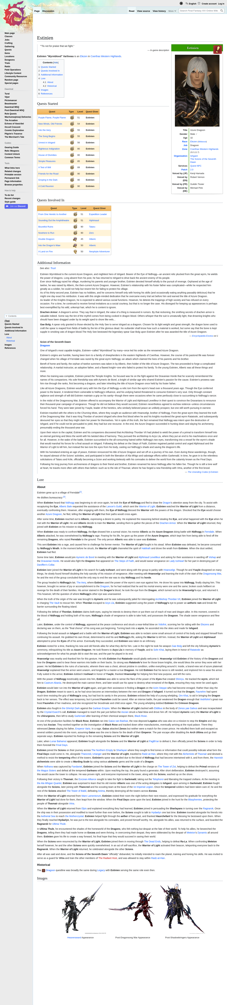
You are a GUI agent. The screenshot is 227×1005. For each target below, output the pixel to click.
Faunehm (201, 691)
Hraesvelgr (169, 570)
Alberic (92, 239)
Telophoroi (158, 779)
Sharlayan (121, 750)
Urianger (97, 754)
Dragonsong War (212, 573)
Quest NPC (195, 166)
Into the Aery (44, 130)
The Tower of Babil (76, 790)
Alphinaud (94, 220)
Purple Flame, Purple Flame (52, 117)
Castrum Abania (52, 682)
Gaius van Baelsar (118, 721)
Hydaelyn (156, 812)
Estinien (90, 117)
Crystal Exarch (52, 712)
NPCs (55, 979)
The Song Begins (46, 136)
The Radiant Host (107, 858)
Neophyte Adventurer (99, 251)
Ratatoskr (195, 649)
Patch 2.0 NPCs (69, 979)
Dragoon (45, 345)
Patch (184, 169)
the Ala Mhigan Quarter (49, 783)
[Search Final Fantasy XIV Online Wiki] (201, 10)
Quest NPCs (157, 979)
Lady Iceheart (177, 561)
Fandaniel (77, 766)
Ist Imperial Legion (143, 787)
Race (184, 141)
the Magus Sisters (46, 770)
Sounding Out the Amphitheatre (53, 220)
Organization (180, 156)
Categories (44, 979)
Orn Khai (183, 695)
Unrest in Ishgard (46, 142)
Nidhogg (69, 502)
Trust (53, 268)
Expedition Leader (98, 214)
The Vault (54, 603)
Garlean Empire (101, 708)
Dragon (167, 502)
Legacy (101, 870)
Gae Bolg (177, 646)
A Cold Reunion (46, 186)
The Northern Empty (102, 750)
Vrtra (71, 803)
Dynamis (202, 832)
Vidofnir (162, 624)
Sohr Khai (158, 649)
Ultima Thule (59, 824)
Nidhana (48, 766)
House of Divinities (47, 155)
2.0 (191, 169)
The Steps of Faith (124, 561)
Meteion (191, 832)
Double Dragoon (46, 239)
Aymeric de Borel (85, 557)
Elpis (84, 808)
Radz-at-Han (148, 754)
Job (185, 145)
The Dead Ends (152, 841)
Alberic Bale (65, 506)
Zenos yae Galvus (187, 708)
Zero (91, 233)
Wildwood (202, 142)
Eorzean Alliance (87, 779)
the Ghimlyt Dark (71, 708)
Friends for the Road (48, 173)
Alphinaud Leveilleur (149, 557)
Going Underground (55, 965)
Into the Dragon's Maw (49, 245)
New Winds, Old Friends (50, 123)
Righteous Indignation (49, 148)
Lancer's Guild (114, 506)
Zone (184, 149)
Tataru (92, 226)
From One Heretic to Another (52, 214)
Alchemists (188, 754)
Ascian (124, 712)
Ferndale (209, 531)
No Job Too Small (54, 969)
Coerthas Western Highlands (204, 149)
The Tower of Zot (167, 766)
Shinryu (180, 679)
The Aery (81, 582)
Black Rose (141, 716)
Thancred (86, 754)
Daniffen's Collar (45, 564)
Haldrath (146, 548)
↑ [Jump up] (44, 965)
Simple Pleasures (46, 161)
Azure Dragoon (54, 514)
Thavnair (202, 754)
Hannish (218, 757)
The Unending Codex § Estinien (203, 472)
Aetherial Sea (48, 816)
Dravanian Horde (50, 561)
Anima (101, 790)
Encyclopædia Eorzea (202, 336)
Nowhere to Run (46, 233)
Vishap (212, 557)
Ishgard (194, 156)
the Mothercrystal (74, 816)
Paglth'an (154, 741)
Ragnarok (208, 808)
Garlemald (80, 716)
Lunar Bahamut (58, 741)
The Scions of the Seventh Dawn (130, 979)
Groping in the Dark (47, 180)
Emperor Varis (82, 728)
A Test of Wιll (44, 167)
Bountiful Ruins (45, 226)
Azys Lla (109, 603)
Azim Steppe (160, 688)
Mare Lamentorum (91, 795)
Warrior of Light (147, 506)
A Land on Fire (45, 251)
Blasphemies (195, 799)
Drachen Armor (168, 523)
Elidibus (158, 708)
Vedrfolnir (205, 699)
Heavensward (63, 949)
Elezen (193, 141)
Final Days (61, 745)
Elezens (205, 624)
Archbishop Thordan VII (167, 599)
